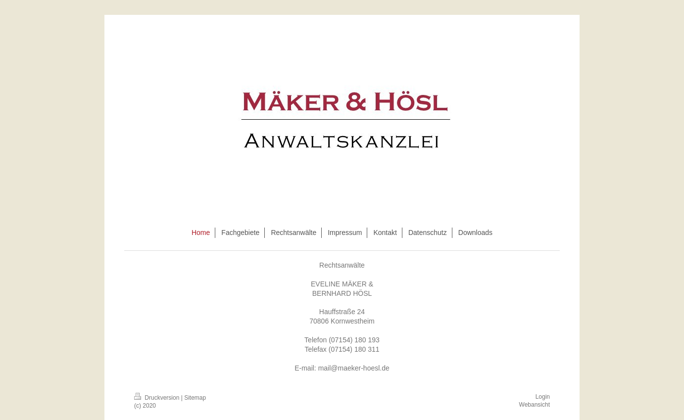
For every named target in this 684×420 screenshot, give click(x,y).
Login (543, 396)
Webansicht (534, 404)
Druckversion (157, 397)
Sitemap (195, 397)
